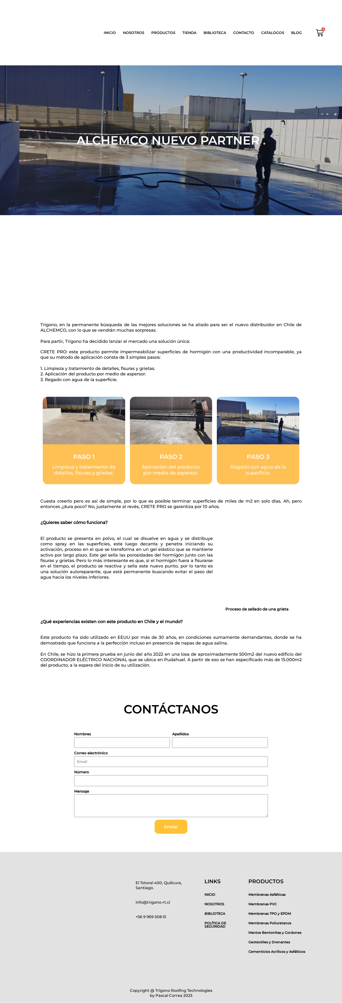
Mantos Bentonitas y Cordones (274, 932)
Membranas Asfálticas (266, 894)
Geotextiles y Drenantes (269, 942)
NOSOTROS (133, 32)
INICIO (110, 32)
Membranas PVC (262, 904)
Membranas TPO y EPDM (269, 913)
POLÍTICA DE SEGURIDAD (215, 925)
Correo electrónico (91, 753)
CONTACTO (243, 32)
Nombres (82, 734)
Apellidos (180, 734)
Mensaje (81, 791)
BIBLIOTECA (215, 32)
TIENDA (189, 32)
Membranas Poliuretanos (269, 923)
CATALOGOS (272, 32)
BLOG (296, 32)
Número (81, 772)
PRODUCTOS (163, 32)
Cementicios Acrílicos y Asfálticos (276, 952)
